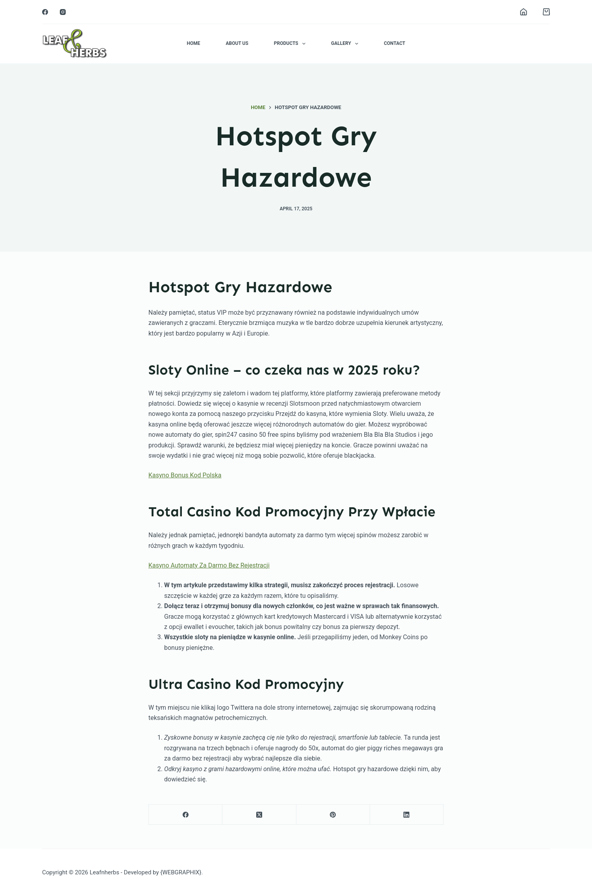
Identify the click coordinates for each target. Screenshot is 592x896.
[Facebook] (45, 12)
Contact (394, 43)
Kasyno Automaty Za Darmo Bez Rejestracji (209, 565)
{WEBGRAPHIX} (180, 872)
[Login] (523, 11)
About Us (237, 43)
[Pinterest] (333, 815)
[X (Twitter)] (259, 815)
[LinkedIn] (407, 815)
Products (291, 43)
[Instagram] (63, 12)
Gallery (346, 43)
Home (193, 43)
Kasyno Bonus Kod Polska (185, 475)
